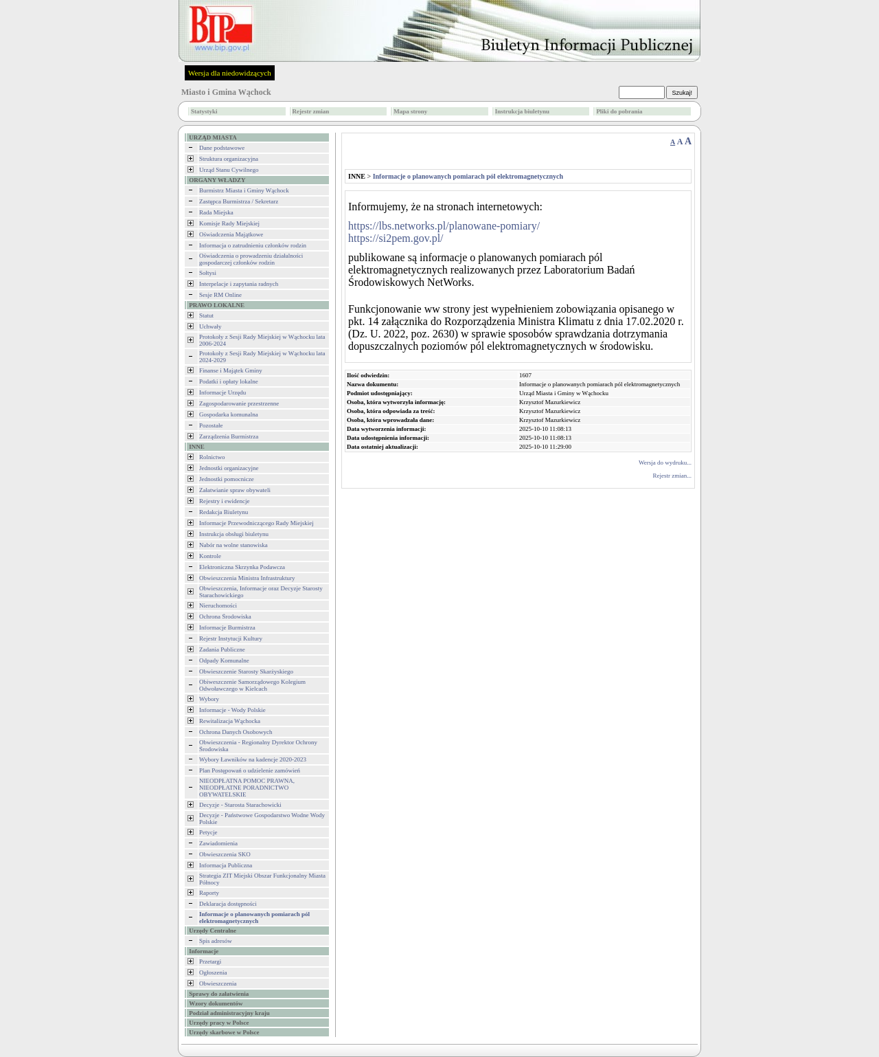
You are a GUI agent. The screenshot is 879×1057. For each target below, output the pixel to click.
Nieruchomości (218, 605)
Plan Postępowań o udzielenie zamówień (249, 770)
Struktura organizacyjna (228, 158)
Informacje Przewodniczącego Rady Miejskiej (256, 523)
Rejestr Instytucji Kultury (230, 638)
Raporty (209, 892)
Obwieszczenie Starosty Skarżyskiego (246, 671)
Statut (206, 315)
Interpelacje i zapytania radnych (238, 283)
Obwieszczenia (217, 983)
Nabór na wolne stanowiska (233, 545)
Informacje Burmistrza (227, 627)
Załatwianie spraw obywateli (235, 490)
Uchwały (210, 326)
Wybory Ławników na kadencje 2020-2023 (252, 759)
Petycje (208, 832)
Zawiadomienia (218, 843)
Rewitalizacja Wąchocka (229, 720)
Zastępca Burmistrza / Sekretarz (238, 201)
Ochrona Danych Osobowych (235, 731)
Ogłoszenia (213, 972)
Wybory (209, 699)
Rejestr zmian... (672, 475)
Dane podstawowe (221, 147)
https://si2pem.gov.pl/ (396, 238)
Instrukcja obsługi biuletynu (234, 534)
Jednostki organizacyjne (229, 468)
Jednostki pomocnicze (226, 479)
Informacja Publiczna (225, 865)
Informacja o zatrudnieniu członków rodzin (252, 245)
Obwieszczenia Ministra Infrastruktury (247, 578)
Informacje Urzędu (222, 392)
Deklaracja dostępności (228, 903)
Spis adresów (215, 940)
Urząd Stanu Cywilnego (228, 169)
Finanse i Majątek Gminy (230, 370)
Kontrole (210, 556)
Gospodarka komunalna (228, 414)
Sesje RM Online (220, 294)
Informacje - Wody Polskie (232, 709)
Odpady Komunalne (224, 660)
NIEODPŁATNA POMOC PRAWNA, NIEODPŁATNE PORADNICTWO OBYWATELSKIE (247, 787)
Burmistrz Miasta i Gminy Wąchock (244, 190)
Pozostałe (211, 425)
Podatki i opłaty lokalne (228, 381)
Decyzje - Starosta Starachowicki (240, 804)
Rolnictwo (212, 457)
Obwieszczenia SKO (225, 854)
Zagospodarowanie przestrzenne (239, 403)
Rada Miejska (216, 212)
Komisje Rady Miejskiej (229, 223)
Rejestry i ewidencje (224, 501)
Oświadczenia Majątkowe (231, 234)
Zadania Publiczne (222, 649)
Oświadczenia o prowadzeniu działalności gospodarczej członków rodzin (251, 259)
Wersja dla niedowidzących (229, 73)
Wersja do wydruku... (665, 462)
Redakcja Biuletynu (223, 512)
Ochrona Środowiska (225, 616)
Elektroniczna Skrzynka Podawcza (242, 567)
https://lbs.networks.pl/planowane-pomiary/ (444, 226)
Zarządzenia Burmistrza (228, 436)
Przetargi (210, 961)
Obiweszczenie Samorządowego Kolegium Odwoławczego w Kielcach (252, 685)
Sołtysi (207, 272)
